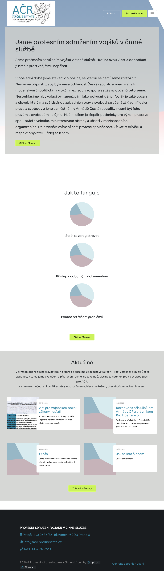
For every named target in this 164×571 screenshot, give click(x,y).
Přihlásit (111, 13)
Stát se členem (134, 13)
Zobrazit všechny (82, 488)
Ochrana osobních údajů (128, 563)
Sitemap (27, 567)
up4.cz (93, 562)
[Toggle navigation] (152, 13)
